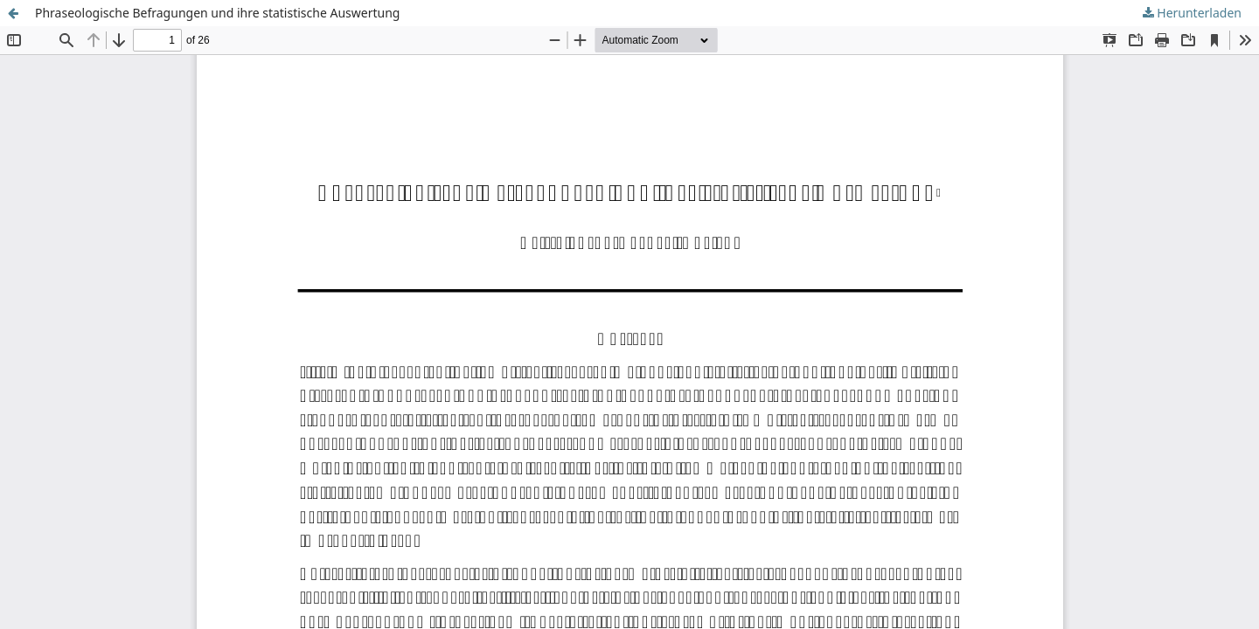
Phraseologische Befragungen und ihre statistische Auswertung (217, 12)
